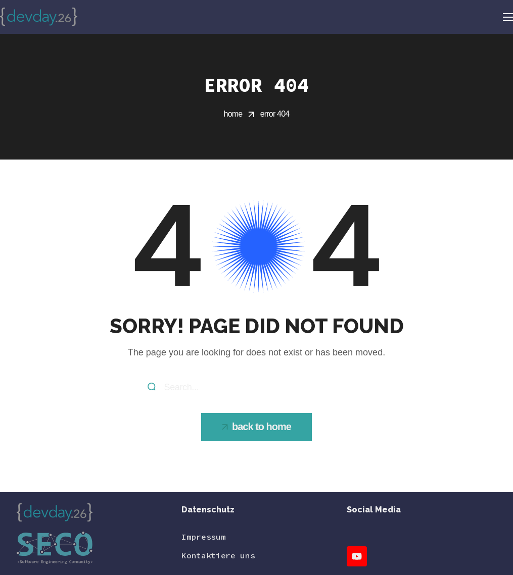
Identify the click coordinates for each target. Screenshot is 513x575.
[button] (256, 427)
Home (233, 114)
